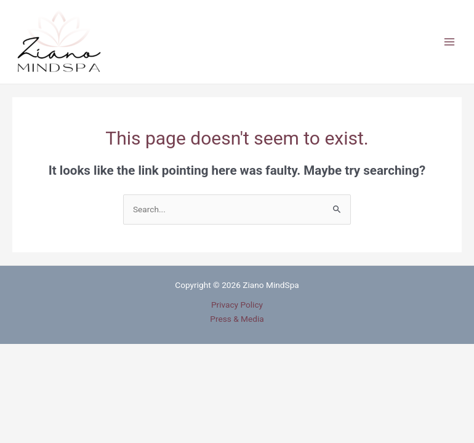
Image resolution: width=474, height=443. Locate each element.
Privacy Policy (237, 304)
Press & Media (236, 319)
